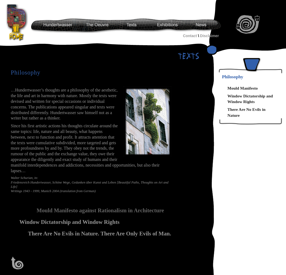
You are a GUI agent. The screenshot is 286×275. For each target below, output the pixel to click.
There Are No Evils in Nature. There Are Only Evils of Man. (99, 233)
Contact (190, 36)
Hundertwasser (17, 22)
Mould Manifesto (242, 88)
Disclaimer (209, 36)
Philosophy (232, 76)
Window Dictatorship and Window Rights (69, 222)
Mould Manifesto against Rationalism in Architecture (100, 210)
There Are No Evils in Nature (246, 112)
